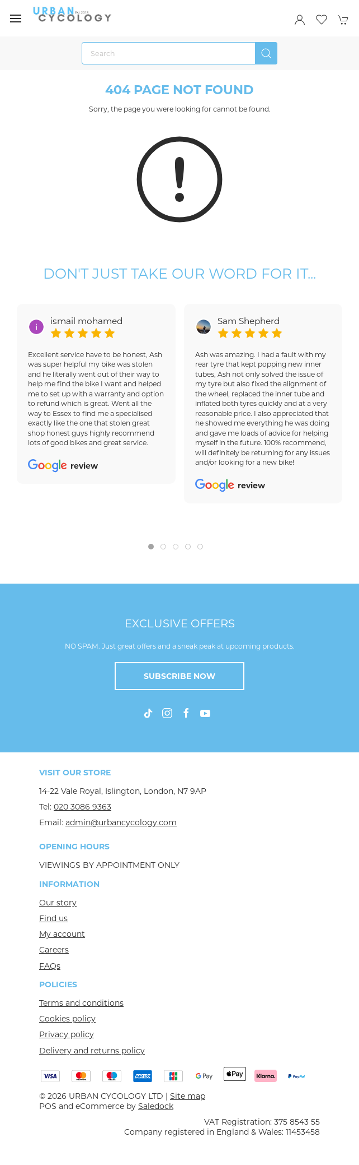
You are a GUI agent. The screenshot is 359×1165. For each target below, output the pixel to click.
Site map (187, 1096)
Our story (58, 903)
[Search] (179, 53)
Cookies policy (67, 1019)
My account (62, 934)
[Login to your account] (300, 19)
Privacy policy (66, 1034)
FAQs (49, 966)
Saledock (155, 1106)
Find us (53, 918)
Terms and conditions (81, 1003)
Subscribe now (179, 676)
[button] (16, 18)
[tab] (151, 546)
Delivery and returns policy (92, 1051)
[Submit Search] (266, 53)
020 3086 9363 (82, 807)
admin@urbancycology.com (121, 822)
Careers (54, 950)
